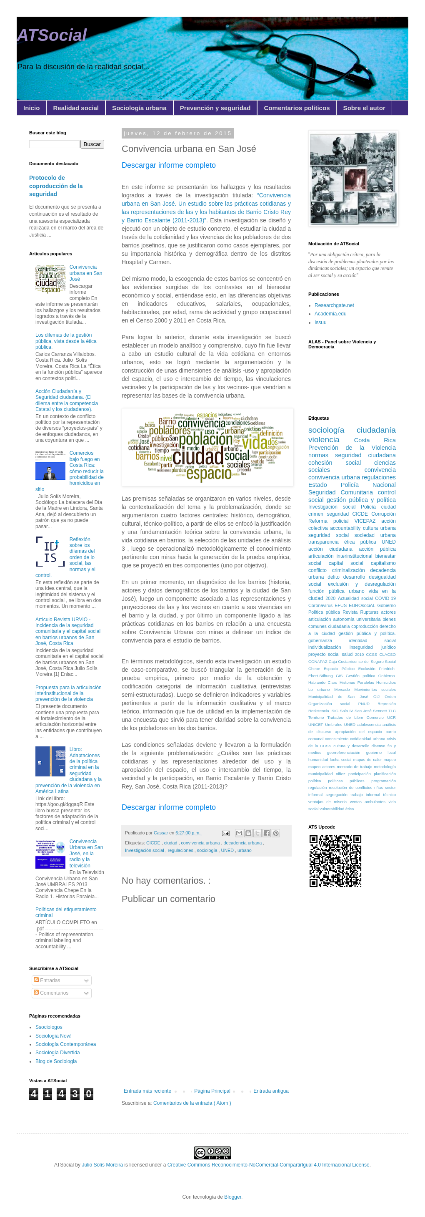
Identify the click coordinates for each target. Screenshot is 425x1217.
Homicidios (386, 682)
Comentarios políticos (297, 107)
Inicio (31, 107)
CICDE (154, 842)
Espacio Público (341, 668)
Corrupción (383, 514)
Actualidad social (356, 598)
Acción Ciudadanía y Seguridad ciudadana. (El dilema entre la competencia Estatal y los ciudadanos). (66, 400)
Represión (387, 703)
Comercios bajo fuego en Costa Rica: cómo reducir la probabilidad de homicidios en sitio (69, 471)
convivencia (380, 469)
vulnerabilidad (332, 808)
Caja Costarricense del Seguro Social (362, 661)
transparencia (326, 542)
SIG (336, 710)
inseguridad (365, 647)
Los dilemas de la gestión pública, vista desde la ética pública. (66, 341)
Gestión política (362, 675)
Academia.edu (331, 314)
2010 (360, 654)
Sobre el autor (364, 107)
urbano (245, 850)
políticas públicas (349, 781)
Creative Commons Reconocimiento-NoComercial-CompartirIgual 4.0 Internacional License (269, 1165)
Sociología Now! (53, 1036)
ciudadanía (376, 430)
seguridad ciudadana (365, 455)
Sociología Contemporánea (65, 1044)
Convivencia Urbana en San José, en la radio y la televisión (86, 854)
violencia (331, 439)
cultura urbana (379, 528)
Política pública (325, 612)
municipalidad (322, 773)
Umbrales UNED (341, 724)
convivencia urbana (201, 842)
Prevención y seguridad (215, 107)
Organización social (333, 703)
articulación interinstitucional (341, 556)
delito (335, 577)
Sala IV (347, 710)
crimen (317, 514)
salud (348, 654)
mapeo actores (322, 766)
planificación (385, 773)
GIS (341, 675)
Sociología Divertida (57, 1053)
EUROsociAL (363, 605)
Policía (371, 507)
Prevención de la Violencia (352, 447)
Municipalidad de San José (340, 696)
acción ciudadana (333, 549)
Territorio (318, 717)
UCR (391, 717)
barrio (390, 731)
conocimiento (337, 738)
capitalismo (383, 563)
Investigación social (145, 850)
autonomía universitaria (357, 619)
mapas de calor (368, 759)
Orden (390, 696)
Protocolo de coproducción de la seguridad (56, 185)
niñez (342, 773)
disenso (380, 745)
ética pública (363, 542)
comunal (316, 738)
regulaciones (181, 850)
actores (388, 612)
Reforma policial (331, 521)
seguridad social (331, 535)
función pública (328, 591)
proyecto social (325, 654)
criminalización (351, 570)
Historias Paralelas (358, 682)
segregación (338, 794)
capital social (350, 563)
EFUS (342, 605)
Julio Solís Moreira (102, 1165)
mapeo (390, 759)
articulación (320, 619)
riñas (379, 787)
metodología (385, 766)
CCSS (373, 654)
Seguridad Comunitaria (343, 492)
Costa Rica (375, 440)
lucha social (341, 759)
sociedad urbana (375, 535)
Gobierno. (387, 675)
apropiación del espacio (360, 731)
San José (364, 710)
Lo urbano (321, 689)
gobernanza (328, 640)
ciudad (171, 842)
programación (383, 781)
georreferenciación (346, 752)
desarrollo (356, 577)
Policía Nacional (368, 484)
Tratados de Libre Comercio (358, 717)
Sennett (380, 710)
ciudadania (339, 626)
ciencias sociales (352, 466)
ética (349, 808)
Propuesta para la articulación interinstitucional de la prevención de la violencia (68, 694)
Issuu (321, 322)
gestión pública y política (361, 499)
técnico (389, 794)
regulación (318, 787)
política (318, 781)
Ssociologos (48, 1027)
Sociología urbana (139, 107)
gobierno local (381, 752)
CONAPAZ (318, 661)
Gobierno (387, 605)
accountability (346, 528)
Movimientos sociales (375, 689)
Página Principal (212, 1091)
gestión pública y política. (367, 633)
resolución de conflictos (351, 787)
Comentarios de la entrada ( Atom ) (192, 1103)
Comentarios (51, 993)
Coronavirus (321, 605)
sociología (208, 850)
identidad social (372, 640)
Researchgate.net (334, 305)
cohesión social (341, 462)
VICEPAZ (368, 521)
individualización (329, 647)
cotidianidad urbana (368, 738)
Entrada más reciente (147, 1091)
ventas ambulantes (369, 801)
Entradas (47, 980)
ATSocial (52, 35)
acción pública (377, 549)
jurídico (388, 647)
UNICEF (316, 724)
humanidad (319, 759)
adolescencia (369, 724)
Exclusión (368, 668)
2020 (331, 598)
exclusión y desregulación (362, 584)
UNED (228, 850)
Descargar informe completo (169, 165)
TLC (392, 710)
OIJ (379, 696)
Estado (324, 484)
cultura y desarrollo (352, 745)
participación (361, 773)
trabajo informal (366, 794)
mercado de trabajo (355, 766)
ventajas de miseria (329, 801)
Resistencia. (320, 710)
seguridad (339, 514)
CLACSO (388, 654)
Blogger (232, 1197)
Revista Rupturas (361, 612)
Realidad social (76, 107)
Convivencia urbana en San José (86, 273)
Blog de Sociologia (56, 1061)
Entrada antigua (271, 1091)
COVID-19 (385, 598)
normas (321, 455)
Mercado (344, 689)
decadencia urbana (243, 842)
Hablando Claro (324, 682)
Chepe (316, 668)
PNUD (368, 703)
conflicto (320, 570)
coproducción (365, 626)
